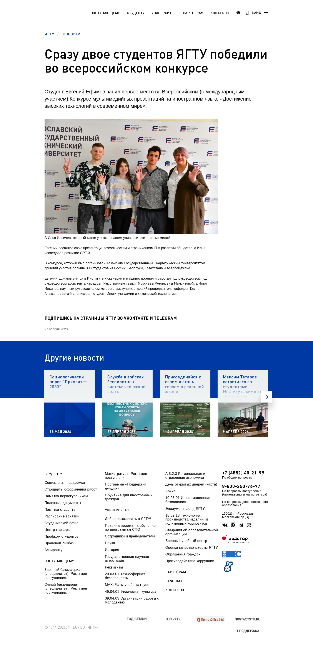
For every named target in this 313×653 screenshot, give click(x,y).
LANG (256, 12)
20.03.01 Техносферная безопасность (125, 576)
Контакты (219, 13)
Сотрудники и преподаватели (130, 536)
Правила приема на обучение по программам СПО (130, 527)
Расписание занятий (62, 516)
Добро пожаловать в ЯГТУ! (128, 519)
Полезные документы (63, 503)
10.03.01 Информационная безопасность (188, 500)
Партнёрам (193, 13)
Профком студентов (62, 536)
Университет (164, 13)
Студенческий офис (61, 523)
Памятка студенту (60, 509)
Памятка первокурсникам (66, 496)
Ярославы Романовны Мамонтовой (166, 283)
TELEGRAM (165, 318)
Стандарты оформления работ (71, 489)
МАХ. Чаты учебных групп (127, 585)
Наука (110, 543)
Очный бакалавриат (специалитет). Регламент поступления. (67, 588)
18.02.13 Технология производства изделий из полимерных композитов (187, 519)
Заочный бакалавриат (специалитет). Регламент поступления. (67, 574)
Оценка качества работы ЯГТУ (191, 547)
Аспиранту (54, 550)
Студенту (136, 13)
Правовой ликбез (59, 543)
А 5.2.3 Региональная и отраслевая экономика (185, 475)
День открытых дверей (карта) (191, 484)
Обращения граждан (183, 554)
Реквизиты (114, 567)
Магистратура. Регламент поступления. (127, 475)
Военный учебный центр (186, 541)
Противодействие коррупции (189, 561)
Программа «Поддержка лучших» (125, 486)
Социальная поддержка (65, 482)
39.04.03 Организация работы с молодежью (132, 600)
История (112, 550)
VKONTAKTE (136, 318)
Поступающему (105, 13)
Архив (170, 491)
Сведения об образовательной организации (191, 532)
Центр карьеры (57, 530)
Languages (175, 581)
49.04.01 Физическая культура (130, 591)
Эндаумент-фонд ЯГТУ (185, 508)
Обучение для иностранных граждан (128, 497)
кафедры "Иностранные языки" (112, 283)
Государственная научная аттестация (127, 558)
